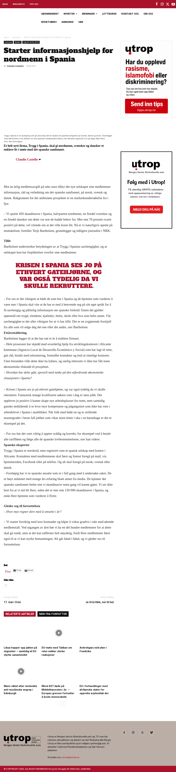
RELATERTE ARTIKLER (20, 614)
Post (8, 571)
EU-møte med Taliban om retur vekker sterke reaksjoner (57, 651)
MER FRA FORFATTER (53, 614)
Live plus (16, 37)
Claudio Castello (15, 66)
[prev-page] (58, 704)
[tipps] (146, 117)
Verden (17, 42)
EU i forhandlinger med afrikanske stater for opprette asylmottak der (94, 690)
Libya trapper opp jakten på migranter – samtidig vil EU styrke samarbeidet (20, 651)
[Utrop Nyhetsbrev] (146, 227)
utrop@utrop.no (70, 757)
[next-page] (63, 704)
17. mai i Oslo (12, 602)
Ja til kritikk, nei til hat (99, 602)
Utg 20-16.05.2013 (31, 42)
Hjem (6, 37)
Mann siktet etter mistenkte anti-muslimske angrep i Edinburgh (20, 690)
